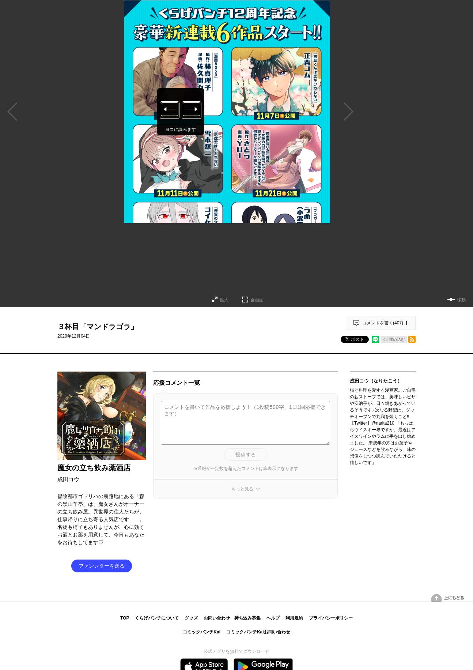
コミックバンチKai (201, 632)
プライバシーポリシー (331, 618)
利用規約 (294, 618)
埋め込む (397, 339)
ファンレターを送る (102, 566)
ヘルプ (273, 618)
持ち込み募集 (247, 618)
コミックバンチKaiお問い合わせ (258, 632)
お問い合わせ (217, 618)
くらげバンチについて (157, 618)
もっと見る (242, 489)
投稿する (245, 455)
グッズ (191, 618)
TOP (124, 618)
